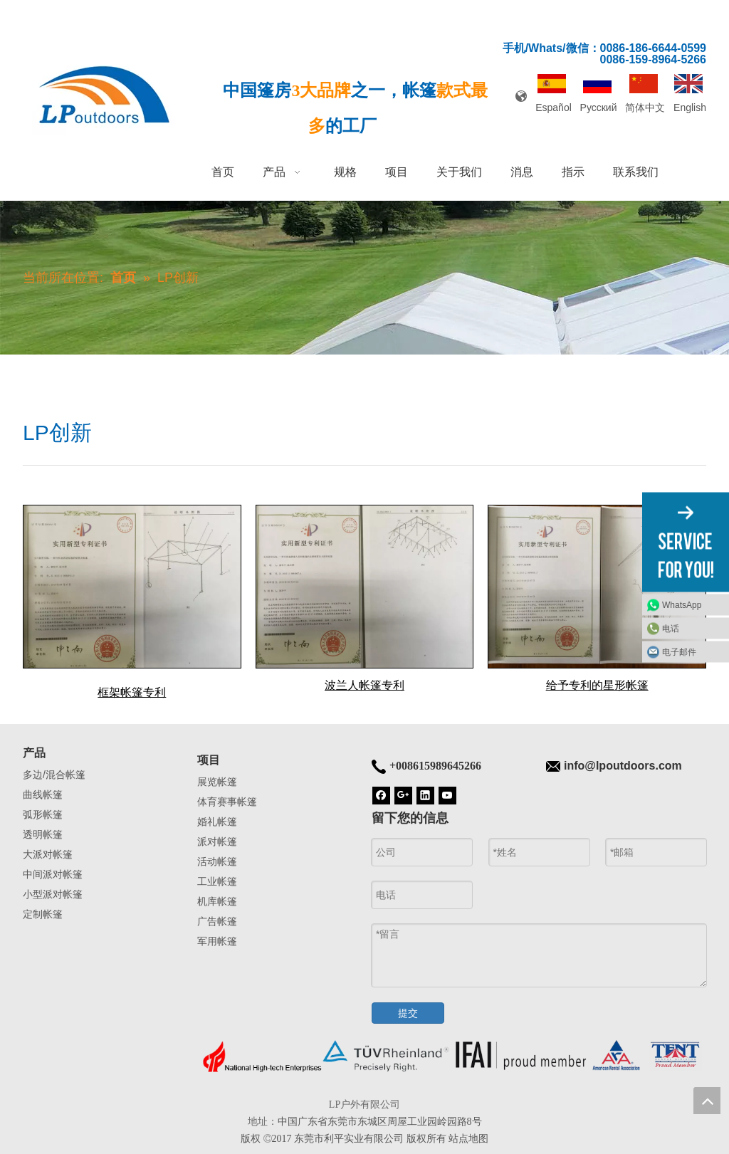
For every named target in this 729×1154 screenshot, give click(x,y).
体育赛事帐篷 (227, 801)
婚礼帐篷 (217, 821)
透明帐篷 (43, 834)
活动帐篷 (217, 861)
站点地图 (468, 1138)
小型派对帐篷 (53, 894)
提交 (408, 1013)
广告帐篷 (217, 921)
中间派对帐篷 (53, 874)
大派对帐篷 (48, 854)
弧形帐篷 (43, 814)
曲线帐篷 (43, 794)
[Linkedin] (425, 794)
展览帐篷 (217, 781)
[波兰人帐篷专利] (364, 586)
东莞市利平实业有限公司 (349, 1138)
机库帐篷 (217, 901)
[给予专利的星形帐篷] (597, 586)
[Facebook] (381, 794)
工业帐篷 (217, 881)
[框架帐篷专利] (132, 586)
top (706, 1100)
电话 (670, 628)
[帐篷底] (451, 1056)
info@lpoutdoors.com (623, 766)
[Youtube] (447, 794)
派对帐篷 (217, 841)
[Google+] (403, 794)
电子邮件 (679, 651)
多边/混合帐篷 (54, 774)
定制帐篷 (43, 914)
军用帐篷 (217, 941)
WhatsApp (681, 604)
